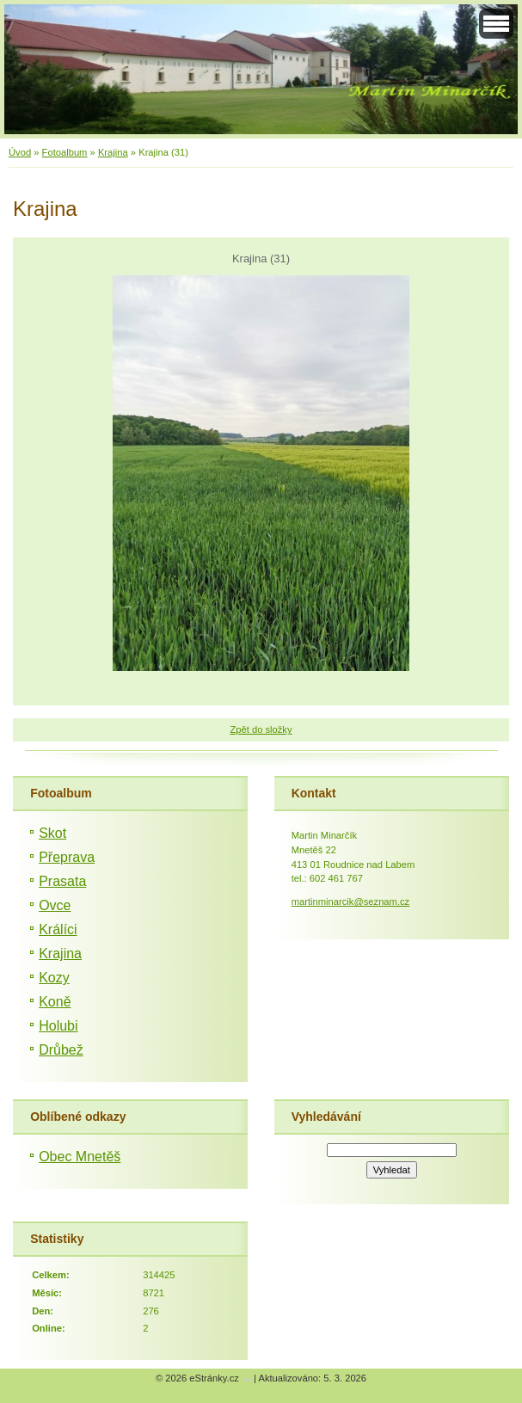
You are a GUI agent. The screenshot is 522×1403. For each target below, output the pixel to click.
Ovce (55, 905)
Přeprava (67, 857)
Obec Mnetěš (79, 1156)
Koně (55, 1001)
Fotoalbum (65, 152)
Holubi (58, 1025)
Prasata (62, 881)
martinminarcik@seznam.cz (351, 901)
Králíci (58, 929)
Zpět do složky (261, 729)
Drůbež (61, 1050)
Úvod (20, 152)
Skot (52, 833)
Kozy (54, 977)
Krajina (113, 152)
